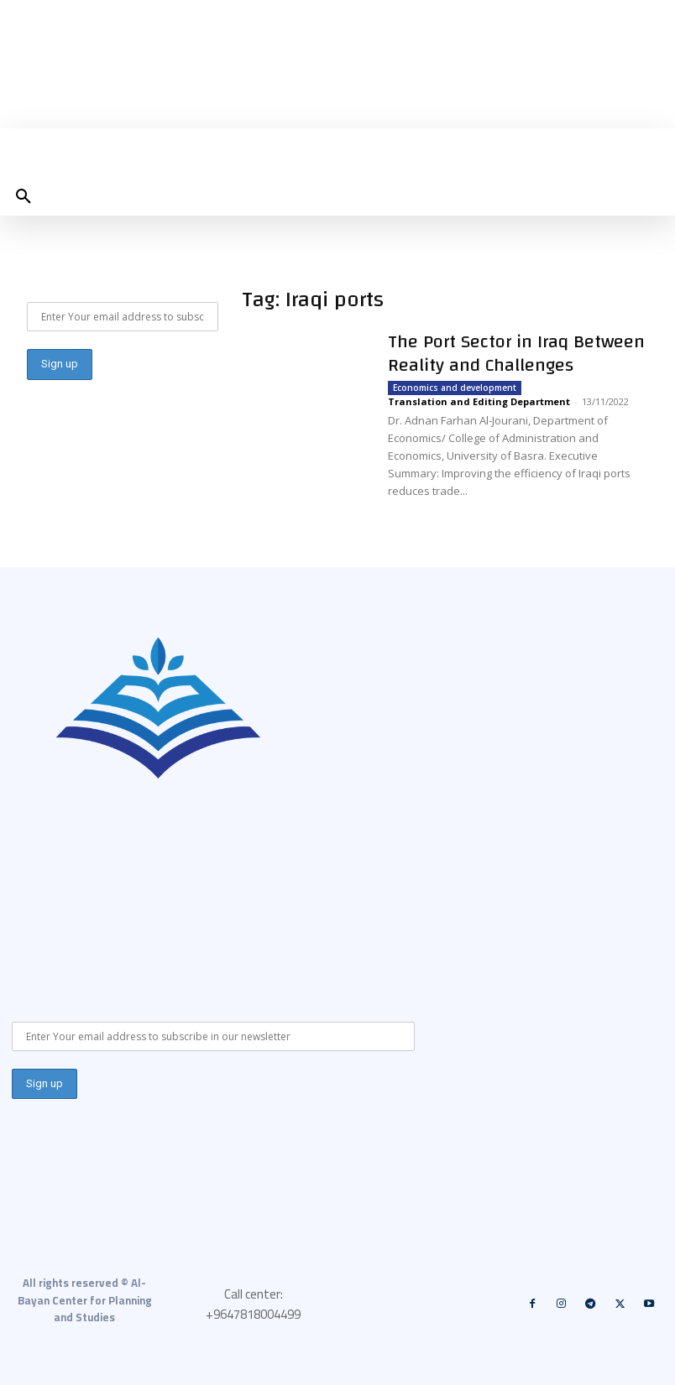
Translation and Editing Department (479, 401)
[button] (23, 197)
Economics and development (454, 387)
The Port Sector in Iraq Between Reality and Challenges (516, 353)
